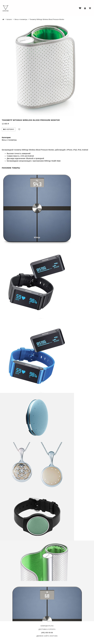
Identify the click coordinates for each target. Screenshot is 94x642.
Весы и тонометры (21, 19)
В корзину (8, 129)
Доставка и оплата (47, 629)
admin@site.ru (47, 626)
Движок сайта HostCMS (47, 636)
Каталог (9, 19)
